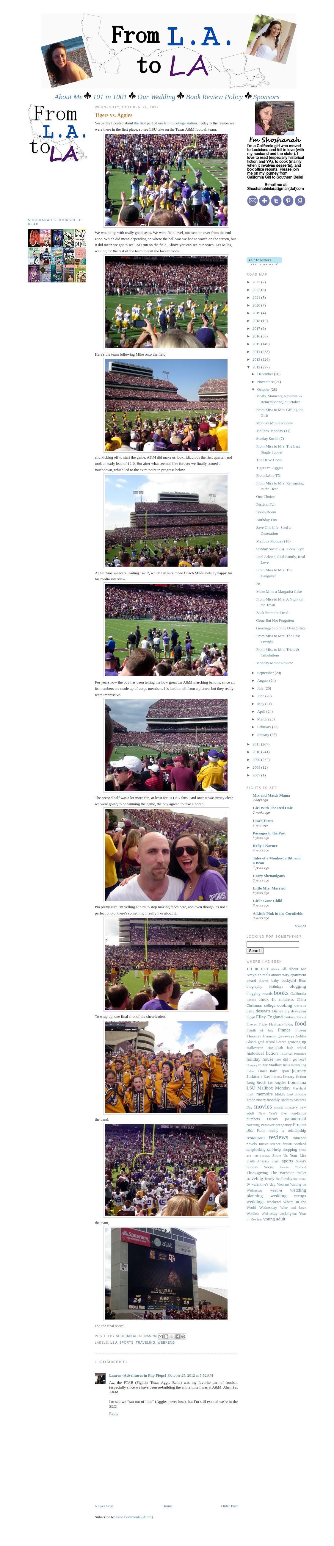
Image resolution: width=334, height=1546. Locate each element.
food (300, 1023)
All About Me (293, 969)
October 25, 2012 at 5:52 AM (190, 1375)
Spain (276, 1161)
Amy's (251, 975)
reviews (278, 1137)
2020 (257, 305)
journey (299, 1070)
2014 (257, 351)
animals (264, 975)
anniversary (280, 975)
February (264, 727)
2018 (257, 320)
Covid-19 (300, 1005)
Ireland (251, 1071)
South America (258, 1161)
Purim (261, 1131)
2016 (257, 336)
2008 (257, 767)
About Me (68, 97)
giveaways (286, 1036)
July (261, 688)
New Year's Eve (272, 1113)
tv (248, 1184)
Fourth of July (260, 1030)
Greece (281, 1042)
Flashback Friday (281, 1024)
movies (263, 1106)
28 (258, 583)
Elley (261, 1016)
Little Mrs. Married (269, 888)
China (301, 999)
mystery (291, 1107)
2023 (257, 282)
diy (287, 1011)
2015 (257, 344)
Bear (302, 980)
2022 (257, 289)
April (261, 711)
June (261, 696)
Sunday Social (260, 1167)
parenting (253, 1125)
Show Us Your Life (289, 1155)
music (278, 1107)
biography (254, 986)
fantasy (289, 1017)
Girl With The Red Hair (273, 808)
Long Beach (256, 1082)
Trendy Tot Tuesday (278, 1179)
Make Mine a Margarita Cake (279, 591)
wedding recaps (288, 1195)
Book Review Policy (214, 97)
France (284, 1029)
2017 (257, 328)
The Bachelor (282, 1172)
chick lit (267, 999)
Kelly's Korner (265, 845)
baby (275, 980)
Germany (269, 1036)
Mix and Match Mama (271, 795)
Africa (275, 969)
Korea (278, 1076)
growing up (297, 1041)
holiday (254, 1059)
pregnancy (284, 1125)
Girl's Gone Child (267, 900)
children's (286, 999)
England (275, 1016)
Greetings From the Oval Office (280, 628)
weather (276, 1190)
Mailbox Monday (274, 1087)
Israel (262, 1071)
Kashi (268, 1076)
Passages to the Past (269, 833)
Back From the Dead (272, 612)
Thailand (300, 1167)
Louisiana (297, 1082)
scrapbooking (256, 1150)
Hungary (252, 1065)
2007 (257, 775)
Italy (273, 1071)
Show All (300, 926)
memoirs (264, 1093)
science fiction (281, 1144)
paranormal (295, 1118)
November (266, 381)
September (266, 672)
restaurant (256, 1137)
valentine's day (263, 1184)
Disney (277, 1011)
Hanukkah (275, 1047)
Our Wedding (156, 97)
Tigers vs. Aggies (269, 467)
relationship (297, 1130)
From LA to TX (268, 475)
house (268, 1059)
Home (167, 1506)
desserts (263, 1010)
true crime (299, 1179)
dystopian (298, 1011)
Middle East (284, 1094)
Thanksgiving (257, 1172)
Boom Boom (266, 512)
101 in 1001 (110, 97)
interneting (298, 1065)
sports (126, 1342)
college (269, 1005)
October (264, 389)
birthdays (276, 986)
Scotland (300, 1144)
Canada (251, 999)
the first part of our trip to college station (165, 123)
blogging (298, 986)
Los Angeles (277, 1083)
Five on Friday (257, 1024)
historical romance (293, 1054)
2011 (257, 744)
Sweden (284, 1167)
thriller (301, 1173)
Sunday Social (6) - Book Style (280, 549)
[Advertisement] (54, 188)
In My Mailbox (270, 1065)
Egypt (251, 1017)
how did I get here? (290, 1060)
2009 (257, 759)
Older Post (229, 1506)
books (281, 992)
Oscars (272, 1119)
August (263, 680)
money (261, 1100)
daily (250, 1011)
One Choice (265, 496)
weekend (166, 1342)
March (262, 719)
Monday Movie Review (274, 423)
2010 (257, 752)
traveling (145, 1342)
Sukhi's (301, 1161)
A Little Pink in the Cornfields (278, 913)
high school (296, 1048)
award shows (258, 980)
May (261, 703)
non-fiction (298, 1113)
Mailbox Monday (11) (273, 431)
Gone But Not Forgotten (275, 620)
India (286, 1065)
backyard (289, 980)
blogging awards (259, 993)
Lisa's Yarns (263, 820)
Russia (263, 1144)
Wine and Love (293, 1208)
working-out (288, 1214)
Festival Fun (265, 504)
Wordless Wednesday (262, 1214)
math (250, 1094)
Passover (268, 1125)
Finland (301, 1017)
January (263, 734)
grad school (266, 1042)
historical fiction (262, 1053)
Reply (113, 1413)
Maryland (299, 1088)
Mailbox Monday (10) (273, 541)
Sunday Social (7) (270, 438)
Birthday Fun (266, 520)
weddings (255, 1201)
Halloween (255, 1047)
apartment (298, 975)
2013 (257, 359)
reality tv (277, 1130)
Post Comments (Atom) (134, 1517)
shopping (290, 1149)
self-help (273, 1149)
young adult (274, 1218)
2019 (257, 313)
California (298, 993)
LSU (113, 1342)
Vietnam (283, 1185)
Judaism (254, 1076)
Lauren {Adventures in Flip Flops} (137, 1375)
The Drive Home (269, 460)
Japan (284, 1071)
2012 (257, 367)
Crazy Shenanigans (269, 875)
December (265, 374)
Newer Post (104, 1506)
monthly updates (280, 1100)
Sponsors (266, 97)
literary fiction (294, 1076)
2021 (257, 297)
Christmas (254, 1005)
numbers (253, 1119)
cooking (284, 1005)
